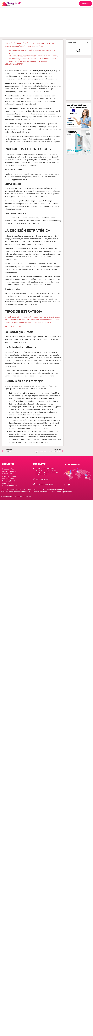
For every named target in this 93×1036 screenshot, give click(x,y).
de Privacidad (25, 496)
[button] (87, 43)
